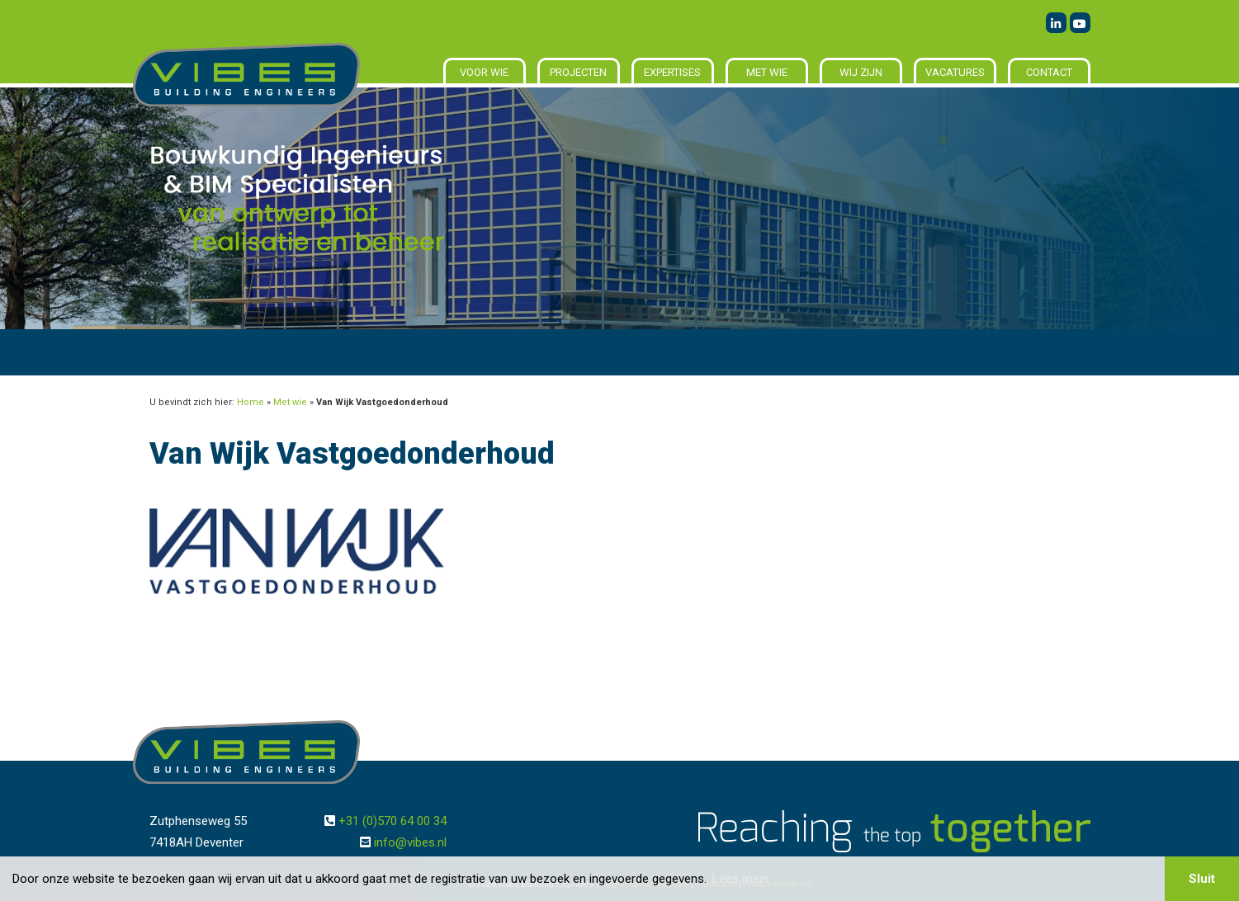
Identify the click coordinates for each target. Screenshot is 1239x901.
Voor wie (484, 72)
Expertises (672, 72)
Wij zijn (860, 72)
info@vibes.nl (410, 842)
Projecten (578, 72)
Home (250, 402)
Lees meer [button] (741, 878)
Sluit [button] (1202, 878)
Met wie (766, 72)
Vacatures (955, 72)
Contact (1049, 72)
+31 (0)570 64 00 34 (392, 821)
